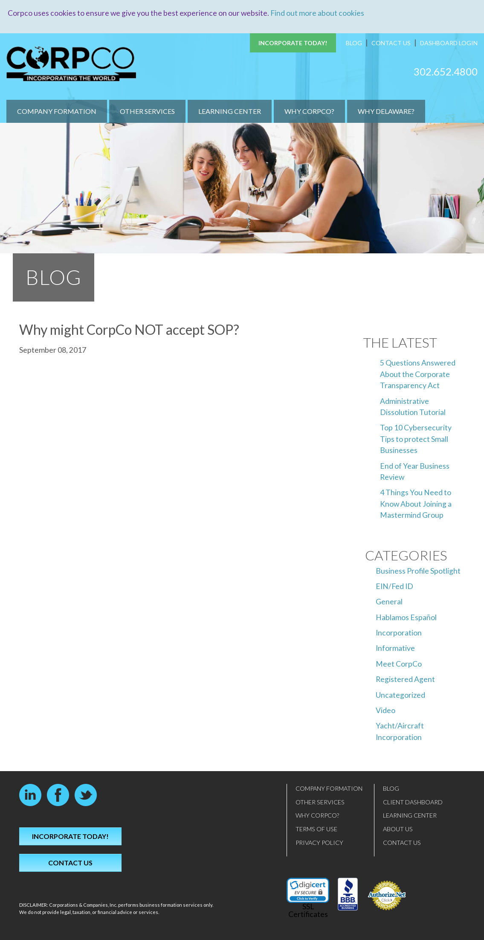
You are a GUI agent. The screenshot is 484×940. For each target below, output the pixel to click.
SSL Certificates (308, 910)
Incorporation (399, 632)
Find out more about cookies (317, 13)
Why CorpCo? (309, 111)
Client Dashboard (413, 801)
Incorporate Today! (292, 42)
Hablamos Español (406, 616)
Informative (395, 648)
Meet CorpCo (399, 663)
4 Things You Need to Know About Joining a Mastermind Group (416, 503)
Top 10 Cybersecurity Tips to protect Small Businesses (416, 439)
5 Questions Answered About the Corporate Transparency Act (417, 374)
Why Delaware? (386, 111)
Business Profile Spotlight (418, 570)
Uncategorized (400, 694)
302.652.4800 (446, 71)
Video (385, 710)
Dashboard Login (449, 42)
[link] (308, 890)
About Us (398, 829)
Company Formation (56, 111)
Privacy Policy (319, 842)
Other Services (147, 111)
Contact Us (391, 42)
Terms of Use (316, 829)
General (389, 601)
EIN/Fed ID (394, 585)
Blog (354, 42)
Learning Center (229, 111)
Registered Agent (405, 679)
